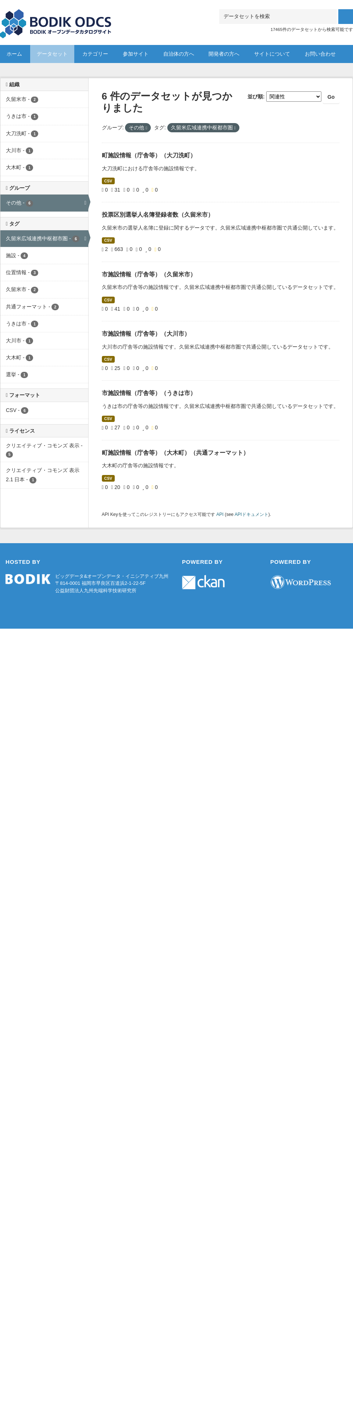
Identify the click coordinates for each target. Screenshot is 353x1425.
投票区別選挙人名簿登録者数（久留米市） (158, 215)
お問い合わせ (320, 54)
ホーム (14, 54)
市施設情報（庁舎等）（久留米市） (149, 274)
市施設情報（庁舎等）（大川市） (146, 334)
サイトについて (272, 54)
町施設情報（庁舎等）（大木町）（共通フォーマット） (175, 453)
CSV (108, 181)
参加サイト (136, 54)
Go (331, 97)
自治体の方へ (178, 54)
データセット (52, 54)
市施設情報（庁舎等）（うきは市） (149, 393)
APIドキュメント (251, 514)
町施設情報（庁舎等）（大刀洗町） (149, 155)
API (220, 514)
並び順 (255, 96)
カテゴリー (95, 54)
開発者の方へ (223, 54)
